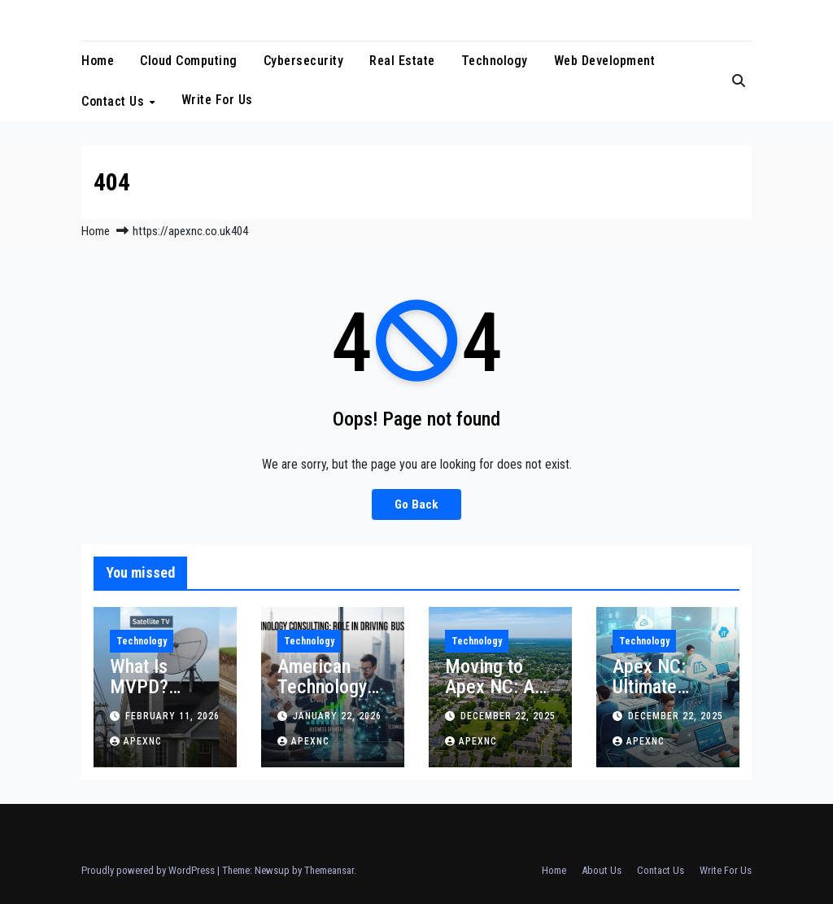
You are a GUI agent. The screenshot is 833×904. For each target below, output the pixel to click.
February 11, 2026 (172, 716)
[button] (738, 81)
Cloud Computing (189, 60)
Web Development (605, 60)
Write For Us (217, 99)
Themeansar (329, 870)
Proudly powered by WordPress (149, 870)
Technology (494, 60)
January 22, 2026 (337, 716)
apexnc (136, 741)
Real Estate (402, 60)
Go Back (416, 504)
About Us (601, 870)
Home (97, 60)
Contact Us (114, 101)
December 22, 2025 (508, 716)
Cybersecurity (304, 60)
